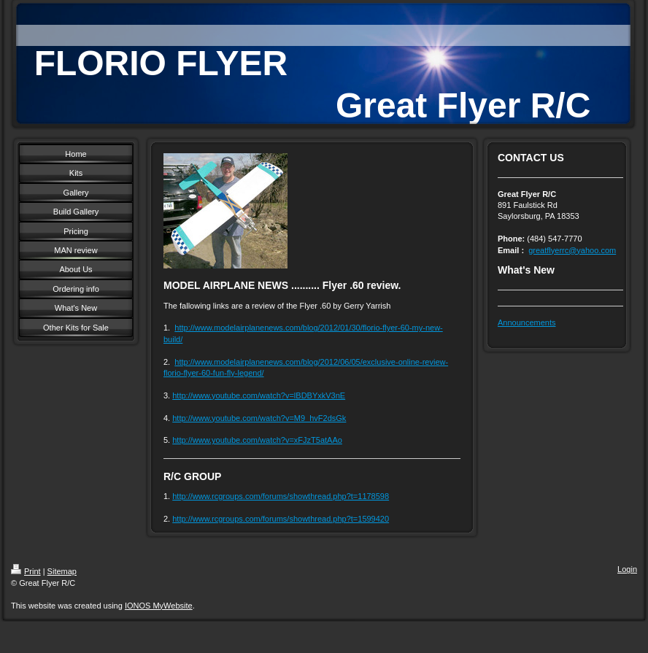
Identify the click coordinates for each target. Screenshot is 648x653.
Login (627, 569)
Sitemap (62, 571)
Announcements (527, 322)
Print (26, 571)
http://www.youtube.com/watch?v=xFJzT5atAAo (257, 440)
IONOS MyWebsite (159, 605)
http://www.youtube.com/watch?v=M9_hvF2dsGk (259, 418)
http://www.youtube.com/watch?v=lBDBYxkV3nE (258, 395)
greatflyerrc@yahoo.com (572, 250)
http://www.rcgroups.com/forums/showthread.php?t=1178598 (280, 496)
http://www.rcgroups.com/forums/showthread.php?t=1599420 (280, 518)
